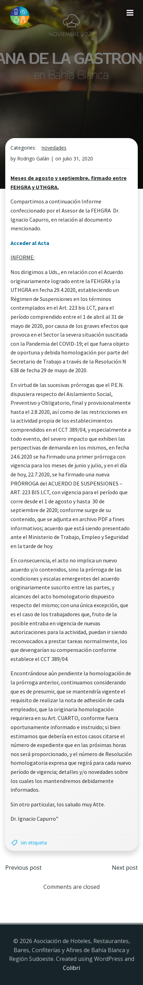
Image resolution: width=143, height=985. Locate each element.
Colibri (71, 968)
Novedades (54, 147)
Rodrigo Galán (33, 158)
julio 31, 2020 (78, 158)
